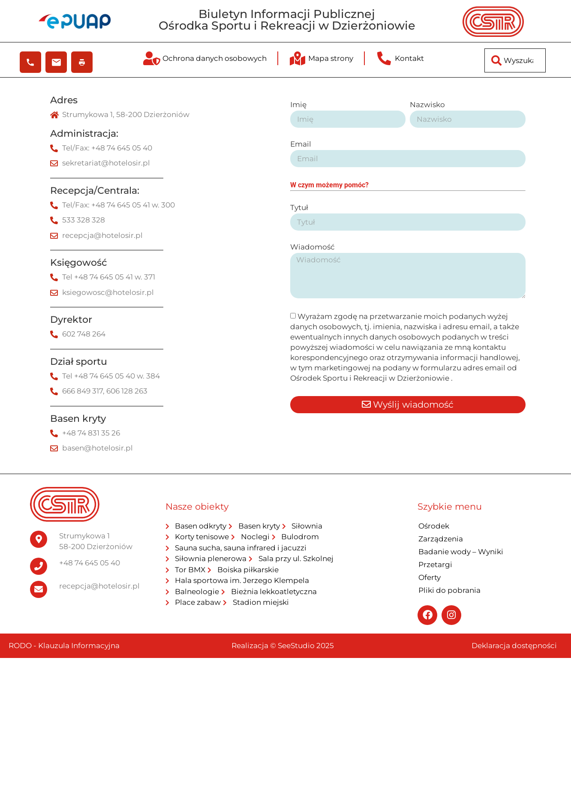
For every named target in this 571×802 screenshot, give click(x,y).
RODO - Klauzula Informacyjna (64, 645)
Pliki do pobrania (449, 590)
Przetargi (435, 564)
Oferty (429, 577)
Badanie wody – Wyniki (460, 551)
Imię (298, 105)
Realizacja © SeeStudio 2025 (282, 645)
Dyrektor (71, 319)
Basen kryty (78, 418)
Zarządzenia (440, 539)
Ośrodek (433, 526)
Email (300, 144)
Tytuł (299, 208)
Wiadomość (312, 247)
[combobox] (515, 60)
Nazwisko (427, 105)
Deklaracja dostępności (514, 645)
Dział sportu (78, 361)
